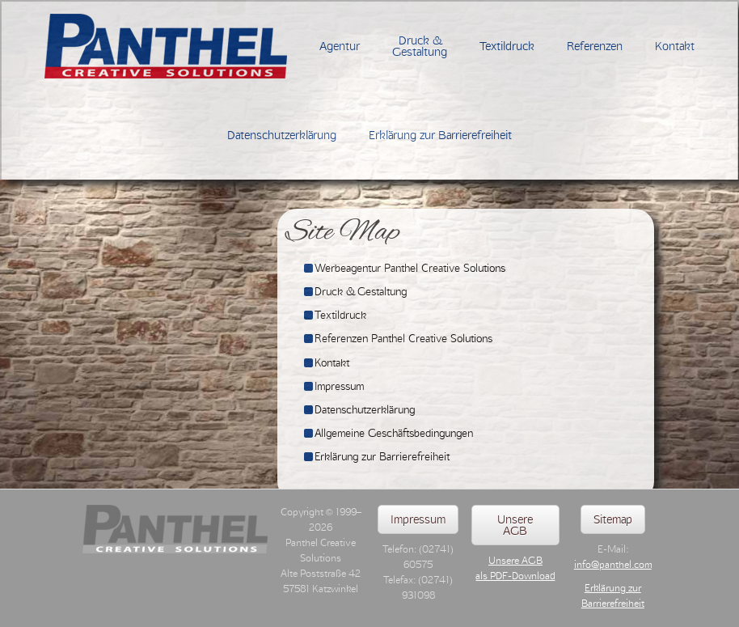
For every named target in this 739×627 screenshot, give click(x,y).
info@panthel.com (613, 564)
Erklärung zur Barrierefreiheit (440, 135)
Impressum (418, 519)
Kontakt (675, 46)
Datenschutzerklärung (281, 135)
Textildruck (506, 46)
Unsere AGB (515, 525)
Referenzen (595, 46)
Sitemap (612, 519)
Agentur (339, 46)
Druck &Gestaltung (419, 46)
